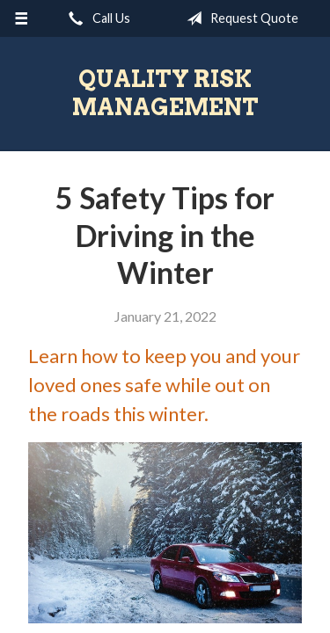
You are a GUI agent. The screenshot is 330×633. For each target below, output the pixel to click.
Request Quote (239, 18)
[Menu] (21, 18)
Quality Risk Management (165, 92)
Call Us (96, 18)
